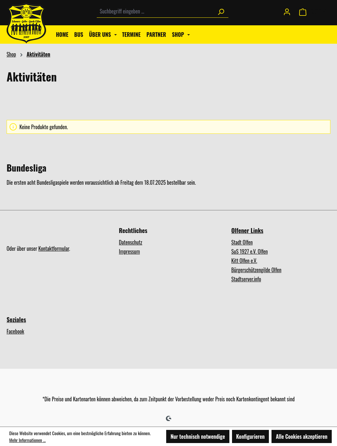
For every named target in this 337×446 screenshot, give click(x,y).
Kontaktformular (54, 248)
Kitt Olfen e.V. (244, 261)
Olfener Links (247, 230)
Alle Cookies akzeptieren (301, 436)
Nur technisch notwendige (197, 436)
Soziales (16, 319)
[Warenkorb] (312, 11)
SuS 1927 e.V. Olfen (249, 251)
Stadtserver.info (246, 279)
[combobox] (155, 11)
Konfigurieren (250, 436)
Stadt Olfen (242, 242)
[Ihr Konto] (287, 11)
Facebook (15, 331)
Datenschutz (130, 242)
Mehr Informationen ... (27, 439)
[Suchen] (220, 11)
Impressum (129, 251)
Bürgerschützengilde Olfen (256, 270)
